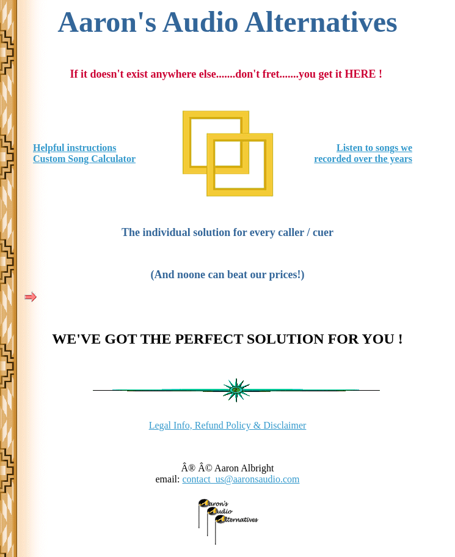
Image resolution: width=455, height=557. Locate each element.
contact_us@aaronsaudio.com (240, 479)
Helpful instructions (74, 147)
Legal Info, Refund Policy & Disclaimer (228, 425)
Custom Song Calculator (84, 158)
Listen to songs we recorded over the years (363, 153)
